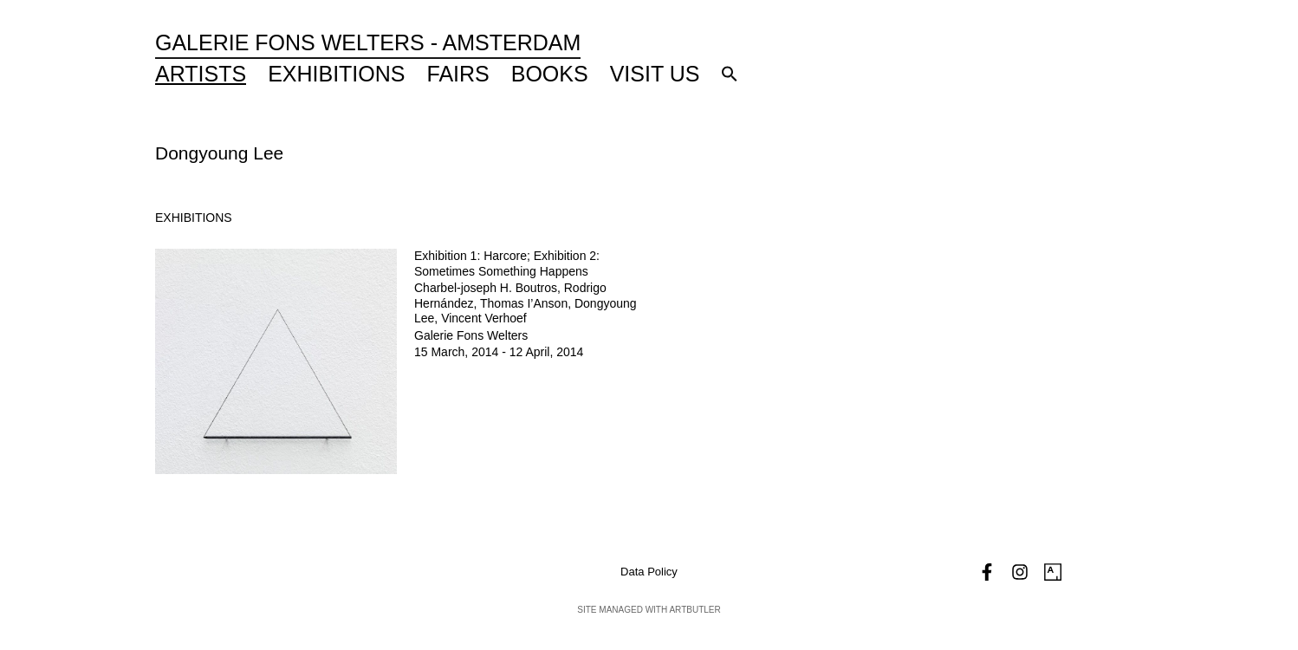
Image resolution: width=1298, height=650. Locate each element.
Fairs (458, 73)
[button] (729, 73)
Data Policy (649, 571)
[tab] (193, 218)
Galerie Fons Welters (471, 335)
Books (549, 73)
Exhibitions (336, 73)
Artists (200, 73)
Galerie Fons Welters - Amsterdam (368, 42)
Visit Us (655, 73)
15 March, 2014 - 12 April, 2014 (498, 352)
